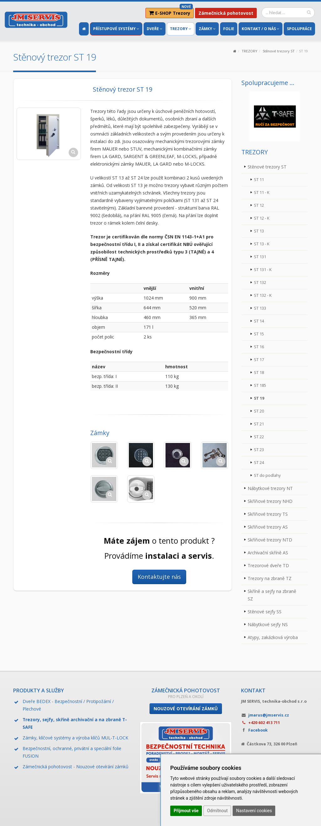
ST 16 (259, 346)
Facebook (258, 730)
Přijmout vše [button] (186, 810)
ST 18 (259, 372)
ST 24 (259, 462)
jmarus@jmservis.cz (268, 715)
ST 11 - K (261, 192)
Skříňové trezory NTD (270, 540)
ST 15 (259, 334)
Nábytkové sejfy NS (268, 624)
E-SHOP (171, 12)
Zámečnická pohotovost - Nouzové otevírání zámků (76, 767)
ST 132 (260, 282)
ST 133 (260, 308)
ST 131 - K (262, 269)
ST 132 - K (262, 295)
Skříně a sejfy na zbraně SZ (272, 595)
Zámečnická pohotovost (225, 13)
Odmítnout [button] (217, 810)
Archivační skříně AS (268, 553)
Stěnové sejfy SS (265, 612)
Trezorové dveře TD (268, 565)
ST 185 (260, 385)
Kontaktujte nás (159, 576)
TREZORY (249, 51)
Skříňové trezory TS (268, 514)
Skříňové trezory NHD (270, 501)
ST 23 (259, 449)
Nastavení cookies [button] (254, 810)
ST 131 (260, 256)
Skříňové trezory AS (268, 527)
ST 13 (259, 231)
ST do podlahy (267, 475)
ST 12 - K (261, 218)
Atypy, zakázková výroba (273, 637)
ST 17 (259, 359)
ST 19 (259, 398)
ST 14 (259, 321)
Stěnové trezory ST (279, 51)
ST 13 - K (261, 244)
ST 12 (259, 205)
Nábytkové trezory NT (270, 488)
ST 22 (259, 437)
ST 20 (259, 411)
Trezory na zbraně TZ (270, 578)
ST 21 (259, 424)
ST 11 (259, 179)
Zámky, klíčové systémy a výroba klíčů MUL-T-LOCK (75, 738)
